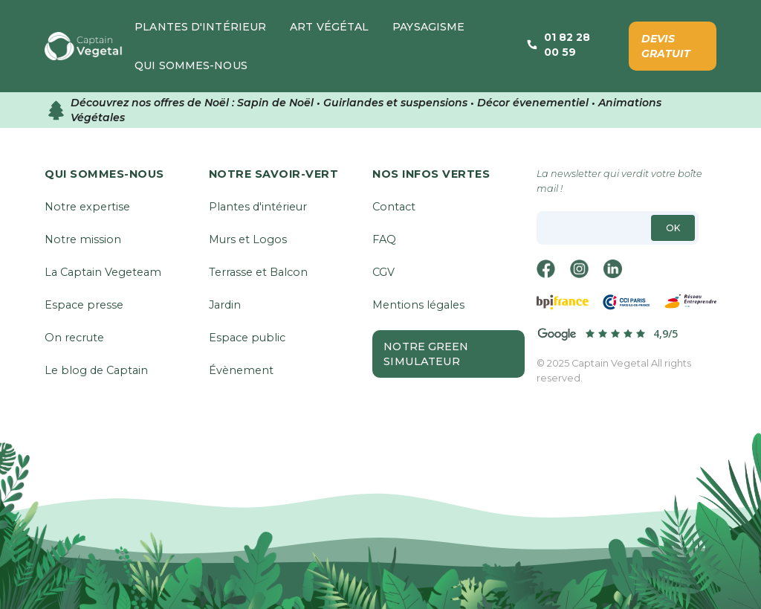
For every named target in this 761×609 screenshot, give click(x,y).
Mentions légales (418, 305)
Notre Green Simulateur (425, 354)
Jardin (225, 305)
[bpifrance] (563, 302)
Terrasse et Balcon (258, 272)
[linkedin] (613, 269)
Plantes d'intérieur (258, 206)
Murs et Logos (248, 239)
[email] (618, 228)
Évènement (241, 370)
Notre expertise (87, 206)
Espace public (247, 337)
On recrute (74, 337)
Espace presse (84, 305)
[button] (200, 26)
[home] (84, 46)
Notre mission (83, 239)
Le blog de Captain (96, 370)
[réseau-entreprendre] (690, 302)
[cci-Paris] (626, 302)
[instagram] (580, 269)
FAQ (384, 239)
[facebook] (547, 269)
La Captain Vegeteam (103, 272)
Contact (393, 206)
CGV (383, 272)
